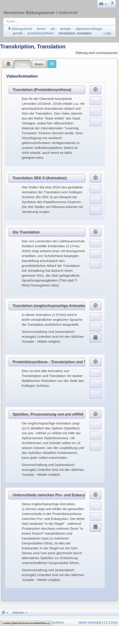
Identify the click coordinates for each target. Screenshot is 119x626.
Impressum (9, 622)
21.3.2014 (111, 622)
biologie (65, 29)
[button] (103, 3)
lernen (41, 29)
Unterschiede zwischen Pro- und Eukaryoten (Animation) (49, 495)
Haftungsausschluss (50, 622)
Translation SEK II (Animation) (40, 178)
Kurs (39, 64)
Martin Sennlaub (90, 622)
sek (52, 29)
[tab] (8, 64)
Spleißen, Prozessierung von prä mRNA (48, 414)
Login (107, 33)
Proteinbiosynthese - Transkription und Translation (49, 362)
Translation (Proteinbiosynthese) (42, 90)
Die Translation (26, 232)
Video (22, 64)
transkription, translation (75, 33)
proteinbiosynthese (41, 33)
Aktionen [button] (19, 612)
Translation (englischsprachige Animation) (49, 306)
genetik (18, 33)
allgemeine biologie (89, 29)
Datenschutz (26, 622)
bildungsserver (20, 29)
